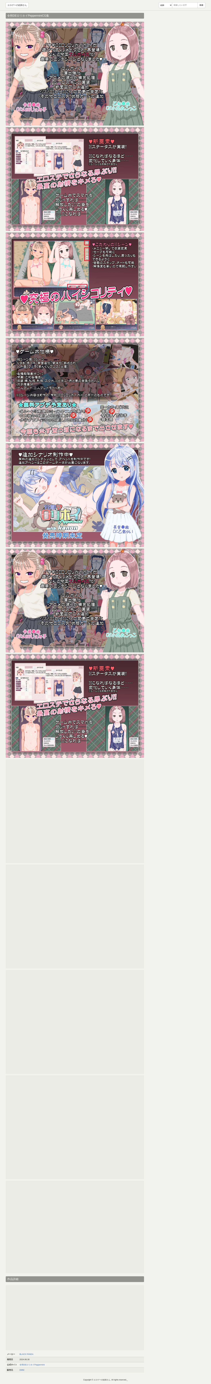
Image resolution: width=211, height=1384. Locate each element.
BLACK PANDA (26, 1354)
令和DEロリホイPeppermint (32, 1365)
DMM (21, 1370)
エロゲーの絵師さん (17, 5)
